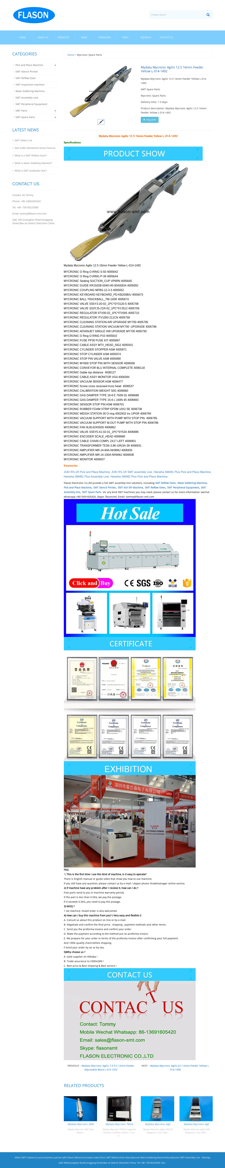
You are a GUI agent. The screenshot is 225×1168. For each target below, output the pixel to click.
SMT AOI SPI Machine (130, 487)
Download (105, 37)
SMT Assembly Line (26, 97)
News (84, 37)
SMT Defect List (23, 140)
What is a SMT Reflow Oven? (31, 155)
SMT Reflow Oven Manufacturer (123, 1157)
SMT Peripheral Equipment (183, 487)
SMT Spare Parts (91, 492)
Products (63, 37)
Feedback (146, 37)
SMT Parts (21, 110)
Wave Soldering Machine (192, 483)
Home (22, 37)
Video (125, 37)
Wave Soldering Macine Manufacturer (159, 1157)
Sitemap (206, 1157)
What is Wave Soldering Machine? (33, 163)
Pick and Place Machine (77, 487)
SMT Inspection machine (29, 84)
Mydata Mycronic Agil (158, 1124)
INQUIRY (149, 119)
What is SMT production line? (31, 170)
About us (43, 37)
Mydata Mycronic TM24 (119, 1124)
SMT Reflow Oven (165, 483)
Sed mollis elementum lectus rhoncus (35, 148)
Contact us (166, 37)
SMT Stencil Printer (104, 487)
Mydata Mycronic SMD (81, 1124)
